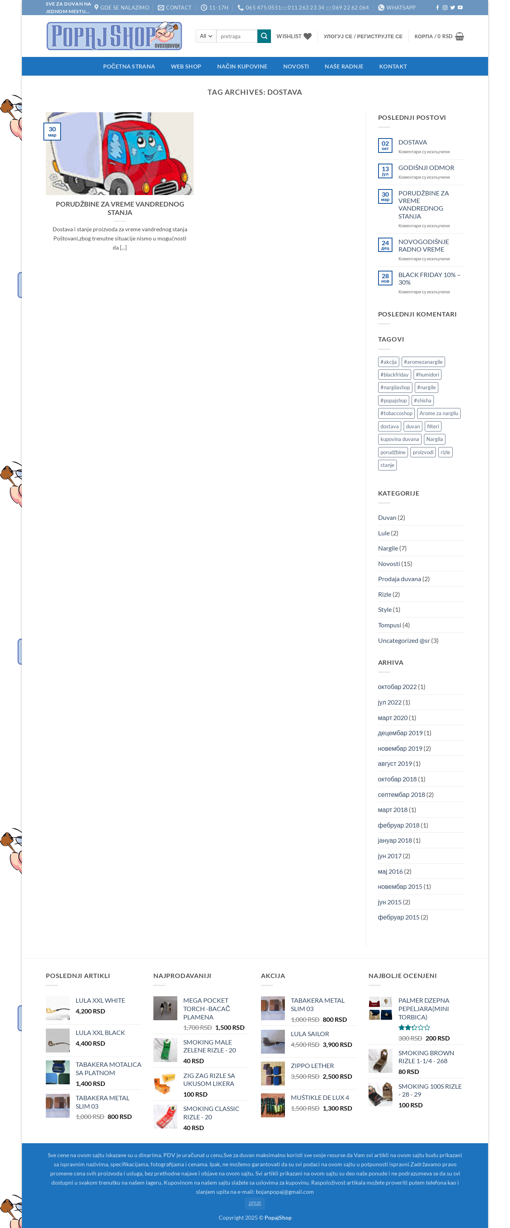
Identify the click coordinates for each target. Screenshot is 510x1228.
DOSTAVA (412, 142)
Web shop (186, 66)
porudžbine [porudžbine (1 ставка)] (393, 452)
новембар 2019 (400, 748)
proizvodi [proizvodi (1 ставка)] (423, 452)
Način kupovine (242, 66)
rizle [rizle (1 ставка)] (445, 452)
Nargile (388, 548)
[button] (363, 36)
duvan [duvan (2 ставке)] (413, 426)
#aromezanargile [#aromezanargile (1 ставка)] (423, 362)
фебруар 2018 (399, 825)
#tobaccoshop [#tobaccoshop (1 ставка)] (396, 413)
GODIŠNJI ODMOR (426, 167)
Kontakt (393, 66)
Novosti (296, 66)
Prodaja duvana (399, 578)
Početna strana (129, 66)
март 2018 (393, 809)
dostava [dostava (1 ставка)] (390, 426)
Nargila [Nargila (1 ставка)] (434, 439)
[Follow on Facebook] (437, 8)
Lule (384, 533)
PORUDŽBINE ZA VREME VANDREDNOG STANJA (120, 208)
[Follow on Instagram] (445, 8)
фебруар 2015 (399, 917)
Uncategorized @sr (404, 640)
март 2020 (393, 717)
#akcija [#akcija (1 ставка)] (389, 362)
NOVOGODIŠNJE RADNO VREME (423, 245)
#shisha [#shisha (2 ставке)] (423, 400)
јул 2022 (390, 702)
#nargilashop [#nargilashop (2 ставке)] (395, 387)
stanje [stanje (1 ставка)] (387, 465)
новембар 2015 (400, 886)
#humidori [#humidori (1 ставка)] (427, 374)
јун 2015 (390, 902)
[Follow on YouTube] (460, 8)
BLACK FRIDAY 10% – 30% (429, 278)
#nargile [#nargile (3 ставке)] (426, 387)
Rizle (384, 594)
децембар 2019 (400, 732)
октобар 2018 (397, 779)
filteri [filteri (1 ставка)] (433, 426)
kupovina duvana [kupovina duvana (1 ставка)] (400, 439)
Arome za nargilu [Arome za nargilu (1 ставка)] (439, 413)
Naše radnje (344, 66)
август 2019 (395, 763)
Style (385, 609)
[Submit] (264, 36)
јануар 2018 (395, 840)
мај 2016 (390, 871)
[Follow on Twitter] (452, 8)
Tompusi (389, 625)
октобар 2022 (397, 686)
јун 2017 (390, 855)
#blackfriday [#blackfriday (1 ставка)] (395, 374)
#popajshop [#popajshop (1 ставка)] (394, 400)
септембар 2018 (401, 794)
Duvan (387, 517)
